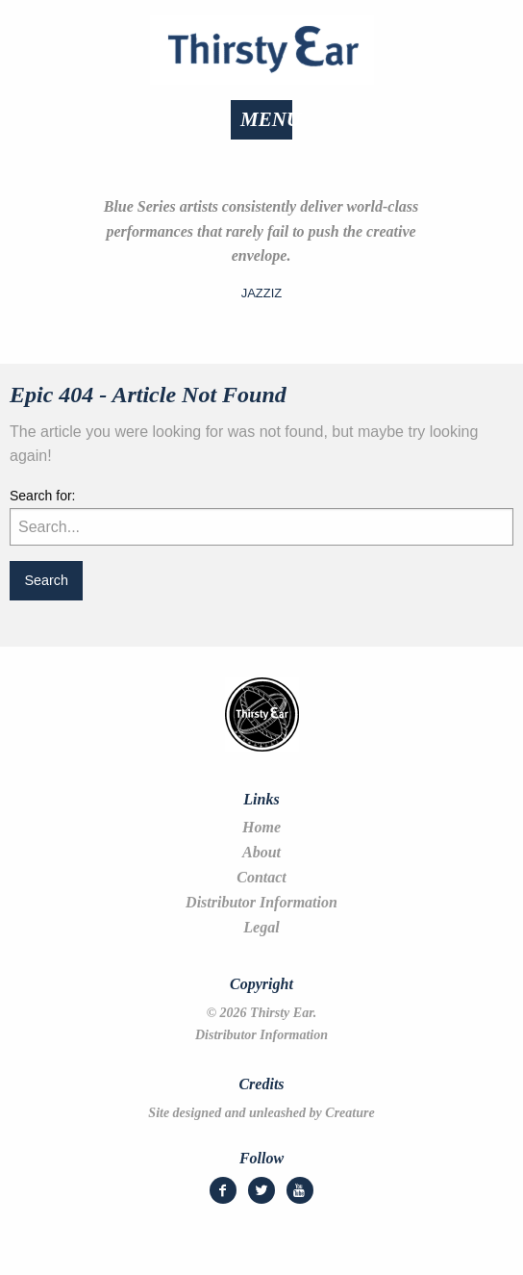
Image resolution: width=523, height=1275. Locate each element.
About (261, 852)
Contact (261, 877)
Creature (349, 1113)
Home (261, 827)
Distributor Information (261, 902)
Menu (270, 119)
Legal (261, 927)
